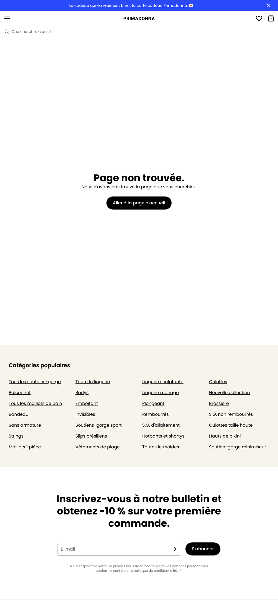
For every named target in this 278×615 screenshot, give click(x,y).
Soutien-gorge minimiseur (237, 447)
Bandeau (19, 414)
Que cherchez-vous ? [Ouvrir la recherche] (28, 31)
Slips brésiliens (91, 436)
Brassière (219, 403)
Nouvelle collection (229, 392)
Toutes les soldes (160, 447)
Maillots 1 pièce (25, 447)
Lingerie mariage (160, 392)
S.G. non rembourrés (231, 414)
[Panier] (271, 18)
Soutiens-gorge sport (98, 425)
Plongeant (153, 403)
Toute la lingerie (92, 382)
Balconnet (20, 392)
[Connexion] (259, 18)
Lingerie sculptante (163, 382)
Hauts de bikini (225, 436)
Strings (16, 436)
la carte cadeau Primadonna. (160, 5)
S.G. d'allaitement (161, 425)
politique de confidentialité (155, 571)
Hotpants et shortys (163, 436)
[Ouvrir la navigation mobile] (7, 18)
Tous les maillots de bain (35, 403)
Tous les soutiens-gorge (35, 382)
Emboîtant (86, 403)
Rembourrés (155, 414)
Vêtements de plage (97, 447)
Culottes (218, 382)
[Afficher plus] (180, 570)
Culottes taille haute (231, 425)
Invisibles (85, 414)
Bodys (82, 392)
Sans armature (25, 425)
